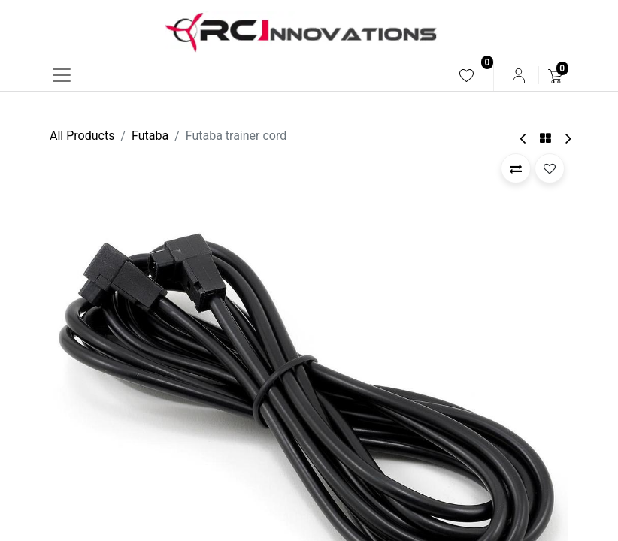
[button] (516, 168)
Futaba (150, 135)
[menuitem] (466, 75)
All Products (82, 135)
